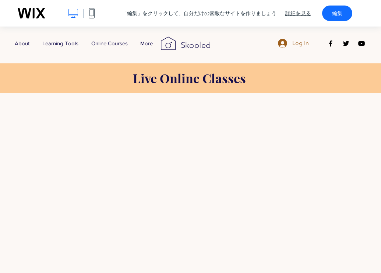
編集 (337, 13)
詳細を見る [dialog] (298, 13)
